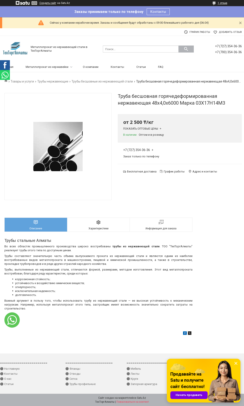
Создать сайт (47, 3)
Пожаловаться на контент (132, 401)
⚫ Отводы (72, 373)
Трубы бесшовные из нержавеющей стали (102, 81)
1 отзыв (222, 3)
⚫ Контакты (9, 373)
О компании (90, 67)
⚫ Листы (132, 373)
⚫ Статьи (7, 384)
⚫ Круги (132, 378)
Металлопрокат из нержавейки (47, 67)
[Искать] (186, 49)
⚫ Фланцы (72, 368)
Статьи (141, 67)
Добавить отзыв (230, 32)
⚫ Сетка (71, 378)
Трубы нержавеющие (52, 81)
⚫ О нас (5, 378)
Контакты (158, 12)
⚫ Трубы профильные (80, 384)
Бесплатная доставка (142, 171)
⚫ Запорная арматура (141, 384)
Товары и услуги (22, 81)
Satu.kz (141, 397)
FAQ (160, 67)
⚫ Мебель (133, 368)
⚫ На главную (10, 368)
